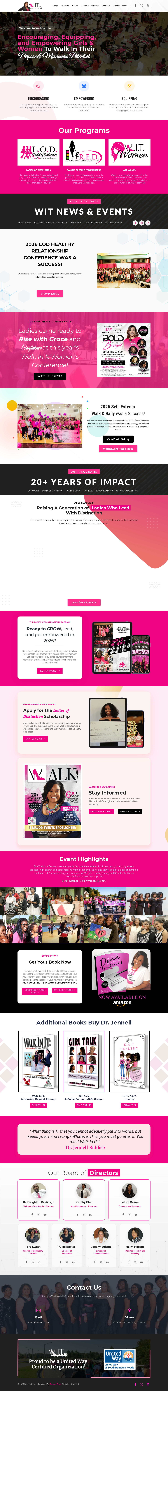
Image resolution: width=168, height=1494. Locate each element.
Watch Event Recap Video (118, 448)
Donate (75, 6)
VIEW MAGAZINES (130, 812)
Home (55, 6)
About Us (65, 6)
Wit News (106, 6)
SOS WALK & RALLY (113, 223)
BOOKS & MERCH (73, 491)
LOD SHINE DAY (24, 223)
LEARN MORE (50, 670)
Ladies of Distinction (90, 6)
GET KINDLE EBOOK (64, 990)
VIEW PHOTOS (50, 293)
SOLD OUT (84, 1105)
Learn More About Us (84, 602)
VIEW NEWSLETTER (101, 812)
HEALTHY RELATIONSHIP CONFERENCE (50, 223)
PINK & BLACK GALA (93, 223)
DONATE (21, 491)
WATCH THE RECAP (50, 376)
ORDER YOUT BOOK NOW (35, 991)
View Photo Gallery (118, 439)
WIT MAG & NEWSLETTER (127, 491)
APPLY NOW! (35, 738)
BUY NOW (38, 1105)
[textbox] (50, 962)
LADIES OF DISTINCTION (52, 491)
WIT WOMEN (76, 223)
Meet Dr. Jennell (120, 6)
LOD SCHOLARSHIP (104, 491)
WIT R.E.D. (88, 491)
